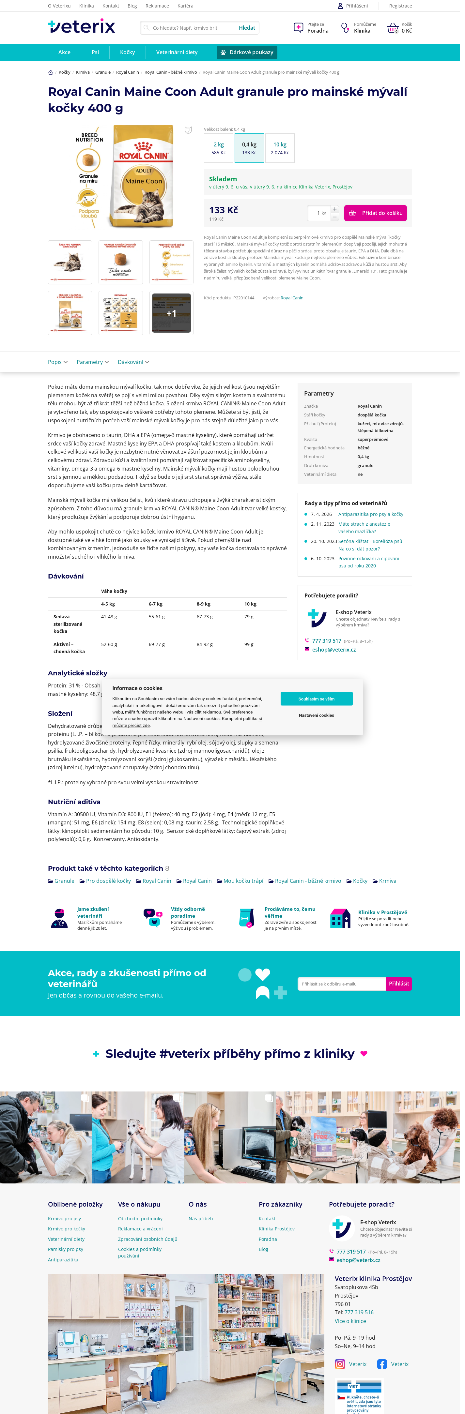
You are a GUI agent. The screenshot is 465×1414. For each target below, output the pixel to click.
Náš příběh (201, 1218)
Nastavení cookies (316, 715)
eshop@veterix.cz (330, 656)
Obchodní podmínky (140, 1218)
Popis (58, 362)
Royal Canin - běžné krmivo (171, 72)
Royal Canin (127, 72)
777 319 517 (322, 648)
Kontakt (110, 6)
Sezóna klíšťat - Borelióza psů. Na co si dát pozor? (368, 552)
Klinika (86, 6)
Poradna (268, 1239)
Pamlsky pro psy (65, 1249)
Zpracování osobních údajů (148, 1239)
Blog (132, 6)
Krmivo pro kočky (66, 1229)
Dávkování (134, 362)
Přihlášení (352, 6)
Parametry (93, 362)
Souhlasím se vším (317, 698)
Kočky (64, 72)
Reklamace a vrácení (140, 1229)
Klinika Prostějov (277, 1229)
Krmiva (83, 72)
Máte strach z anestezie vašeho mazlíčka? (367, 535)
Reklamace (157, 6)
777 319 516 (359, 1312)
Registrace (400, 6)
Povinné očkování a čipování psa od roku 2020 (371, 569)
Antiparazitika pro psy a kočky (367, 517)
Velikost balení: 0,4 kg (224, 129)
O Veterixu (59, 6)
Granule (103, 72)
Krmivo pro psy (64, 1218)
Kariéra (186, 6)
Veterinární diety (66, 1239)
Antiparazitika (63, 1259)
